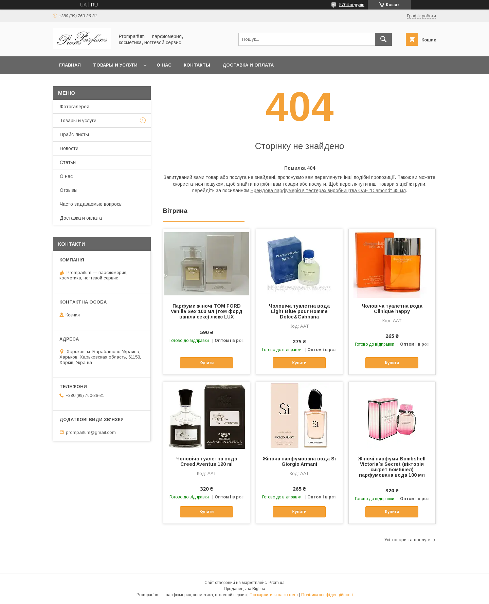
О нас (164, 65)
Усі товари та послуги (407, 539)
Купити (206, 363)
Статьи (68, 162)
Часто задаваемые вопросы (91, 204)
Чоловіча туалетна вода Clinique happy (392, 308)
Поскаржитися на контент (274, 594)
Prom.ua (277, 582)
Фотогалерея (74, 106)
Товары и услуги (115, 65)
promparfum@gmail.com (91, 432)
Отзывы (68, 190)
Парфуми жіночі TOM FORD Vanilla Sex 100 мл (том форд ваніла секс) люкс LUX (206, 311)
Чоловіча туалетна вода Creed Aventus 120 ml (206, 461)
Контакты (197, 65)
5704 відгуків (351, 4)
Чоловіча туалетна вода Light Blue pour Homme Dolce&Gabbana (299, 311)
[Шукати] (383, 39)
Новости (69, 148)
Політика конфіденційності (327, 594)
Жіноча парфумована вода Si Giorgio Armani (299, 461)
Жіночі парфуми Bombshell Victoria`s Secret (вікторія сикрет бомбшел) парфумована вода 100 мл (391, 467)
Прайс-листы (74, 134)
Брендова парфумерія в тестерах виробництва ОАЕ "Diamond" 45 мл (328, 190)
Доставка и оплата (248, 65)
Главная (70, 65)
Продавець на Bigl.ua (244, 588)
